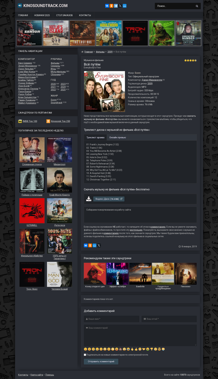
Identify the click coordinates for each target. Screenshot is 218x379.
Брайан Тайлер (26, 80)
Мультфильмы (58, 71)
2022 (53, 89)
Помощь (49, 375)
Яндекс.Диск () (109, 199)
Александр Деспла (28, 88)
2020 (53, 84)
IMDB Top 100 (30, 121)
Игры (53, 69)
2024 (63, 87)
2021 (53, 87)
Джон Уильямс (26, 69)
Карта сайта (37, 375)
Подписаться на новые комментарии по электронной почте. (116, 355)
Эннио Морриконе (27, 66)
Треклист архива (95, 137)
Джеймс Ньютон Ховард (31, 74)
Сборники (56, 74)
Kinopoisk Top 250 (60, 121)
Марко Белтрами (27, 77)
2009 (149, 83)
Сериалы (55, 66)
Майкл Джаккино (27, 103)
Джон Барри (24, 91)
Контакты (85, 15)
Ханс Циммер (25, 63)
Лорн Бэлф (24, 86)
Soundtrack (56, 102)
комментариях (157, 227)
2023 (63, 84)
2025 (63, 89)
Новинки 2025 (42, 15)
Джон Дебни (25, 94)
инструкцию (136, 230)
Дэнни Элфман (26, 83)
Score (54, 100)
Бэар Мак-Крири (26, 71)
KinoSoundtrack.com (42, 5)
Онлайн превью (117, 137)
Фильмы (55, 63)
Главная (23, 15)
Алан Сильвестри (27, 97)
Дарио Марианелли (152, 80)
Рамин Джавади (26, 100)
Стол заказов (64, 15)
